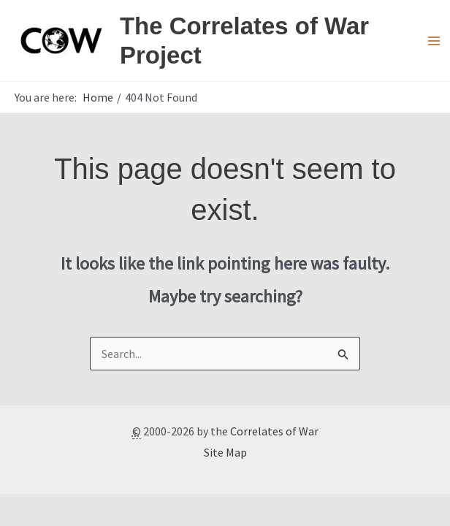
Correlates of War (274, 431)
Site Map (225, 452)
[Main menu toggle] (434, 41)
